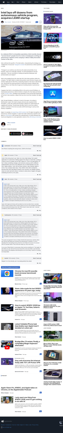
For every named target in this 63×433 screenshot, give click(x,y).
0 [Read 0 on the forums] (40, 319)
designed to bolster (20, 64)
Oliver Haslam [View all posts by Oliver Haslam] (18, 336)
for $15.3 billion (8, 93)
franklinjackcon (8, 215)
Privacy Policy (35, 424)
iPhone (24, 2)
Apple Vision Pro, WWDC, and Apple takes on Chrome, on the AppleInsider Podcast (19, 389)
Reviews (3, 424)
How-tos (14, 424)
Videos (26, 424)
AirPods (36, 2)
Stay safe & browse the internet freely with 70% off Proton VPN (27, 362)
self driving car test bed (35, 117)
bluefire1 (7, 258)
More (60, 2)
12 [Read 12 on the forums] (40, 411)
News (8, 2)
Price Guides (52, 2)
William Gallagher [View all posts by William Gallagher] (19, 300)
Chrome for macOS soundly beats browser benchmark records (26, 273)
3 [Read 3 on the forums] (40, 283)
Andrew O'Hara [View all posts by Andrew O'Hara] (18, 354)
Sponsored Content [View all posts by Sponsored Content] (19, 371)
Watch (30, 2)
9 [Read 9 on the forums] (40, 336)
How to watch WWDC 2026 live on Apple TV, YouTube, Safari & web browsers (27, 307)
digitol (6, 155)
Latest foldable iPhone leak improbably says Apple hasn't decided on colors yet (27, 326)
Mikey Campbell (8, 22)
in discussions (8, 115)
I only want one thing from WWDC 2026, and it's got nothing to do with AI (28, 399)
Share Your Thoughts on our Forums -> (10, 267)
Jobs (30, 424)
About (37, 145)
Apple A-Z (22, 424)
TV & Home (44, 2)
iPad (18, 2)
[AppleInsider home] (4, 2)
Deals (18, 424)
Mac (13, 2)
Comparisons (8, 424)
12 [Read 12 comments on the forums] (36, 22)
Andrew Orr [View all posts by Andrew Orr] (17, 319)
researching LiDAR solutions (19, 112)
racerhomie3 (7, 145)
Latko (6, 179)
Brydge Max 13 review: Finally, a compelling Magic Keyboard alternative (27, 343)
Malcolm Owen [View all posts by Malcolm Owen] (18, 284)
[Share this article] (40, 22)
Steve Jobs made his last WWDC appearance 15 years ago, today (28, 289)
